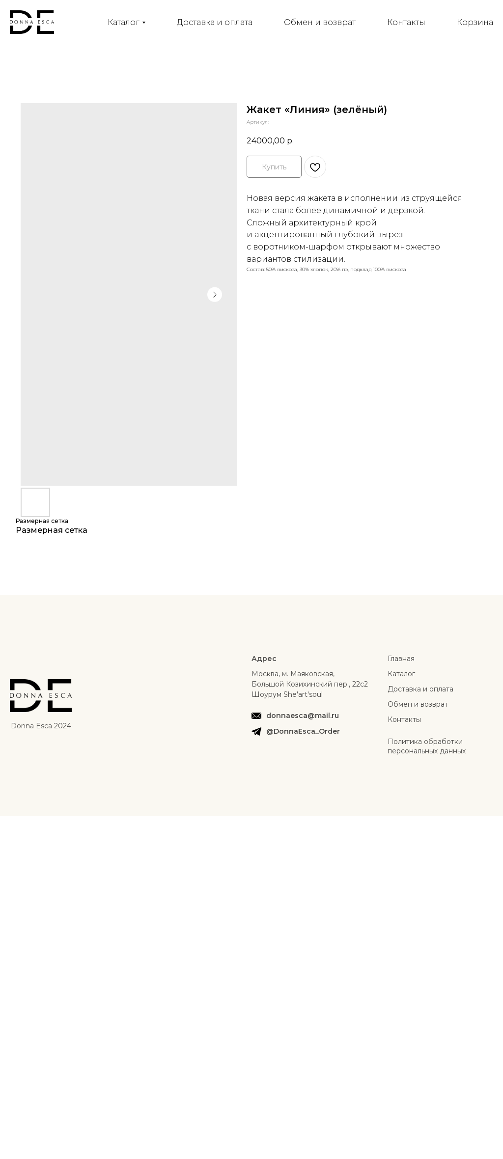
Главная (401, 658)
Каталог (401, 673)
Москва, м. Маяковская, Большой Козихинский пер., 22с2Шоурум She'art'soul (310, 684)
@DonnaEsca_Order (303, 731)
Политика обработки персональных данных (427, 746)
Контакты (406, 22)
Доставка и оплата (214, 22)
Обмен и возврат (320, 22)
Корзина (475, 22)
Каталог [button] (124, 22)
